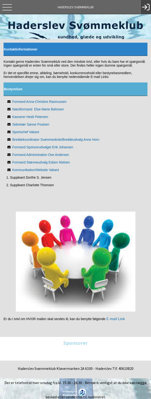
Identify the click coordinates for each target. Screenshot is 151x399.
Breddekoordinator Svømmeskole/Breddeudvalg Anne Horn (55, 139)
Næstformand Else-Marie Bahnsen (38, 109)
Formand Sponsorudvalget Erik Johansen (42, 147)
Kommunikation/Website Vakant (35, 170)
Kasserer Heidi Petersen (30, 117)
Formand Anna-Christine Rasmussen (39, 102)
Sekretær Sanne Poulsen (30, 124)
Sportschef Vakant (25, 132)
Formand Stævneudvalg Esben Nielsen (41, 162)
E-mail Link (115, 318)
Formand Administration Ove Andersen (40, 155)
